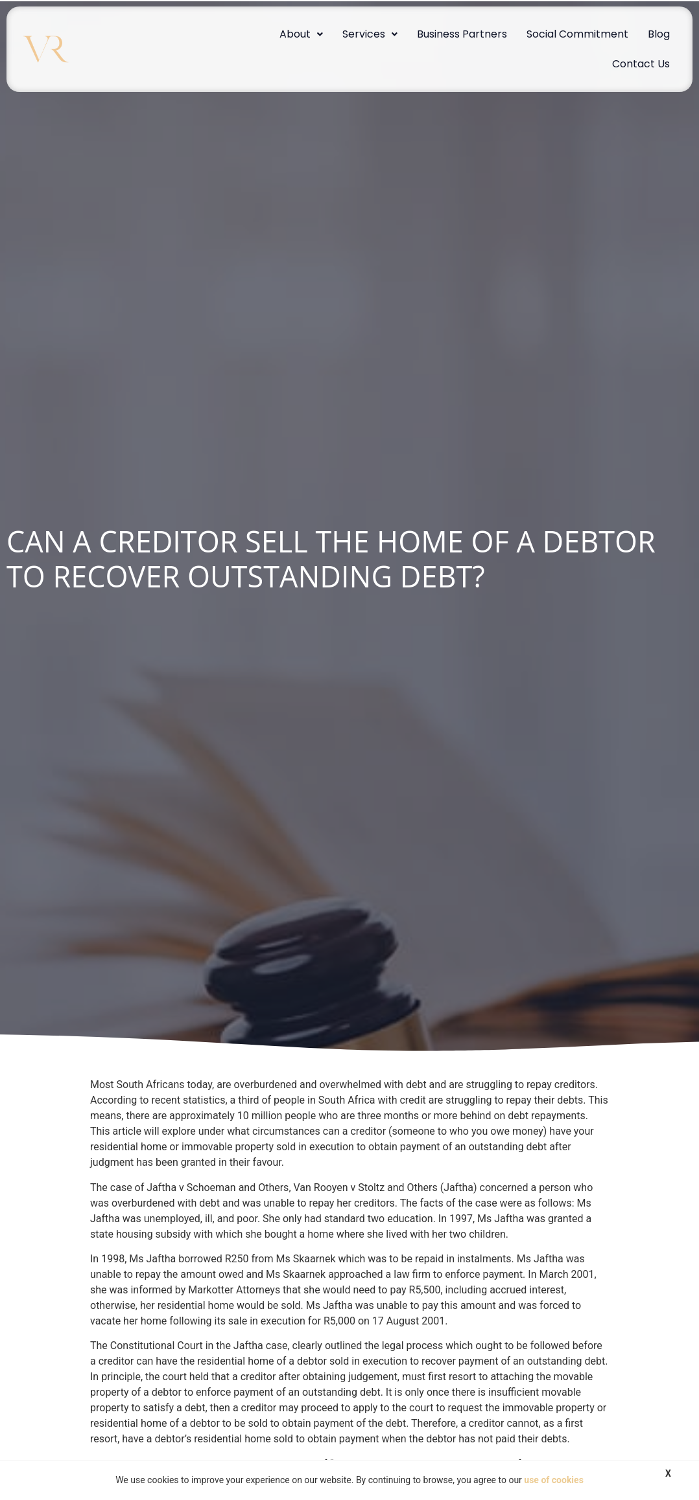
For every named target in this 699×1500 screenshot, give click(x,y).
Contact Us (641, 63)
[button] (301, 34)
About (301, 34)
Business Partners (462, 34)
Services (369, 34)
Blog (659, 34)
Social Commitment (577, 34)
